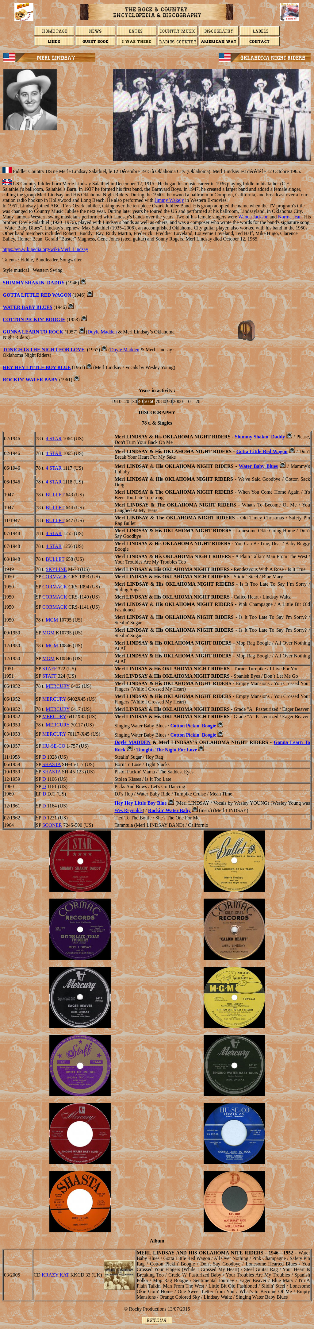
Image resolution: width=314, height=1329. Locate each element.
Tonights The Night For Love (44, 349)
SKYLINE (56, 569)
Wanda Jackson (253, 216)
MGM (52, 619)
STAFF (49, 668)
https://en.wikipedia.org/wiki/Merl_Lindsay (45, 249)
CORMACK (54, 576)
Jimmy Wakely (169, 200)
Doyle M (132, 742)
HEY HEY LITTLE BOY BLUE (37, 367)
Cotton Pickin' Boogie (34, 319)
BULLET (55, 494)
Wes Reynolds (128, 810)
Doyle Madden (102, 331)
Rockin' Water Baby (169, 810)
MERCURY (58, 686)
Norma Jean (290, 216)
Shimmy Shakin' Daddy (34, 282)
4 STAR (54, 438)
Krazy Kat (55, 1274)
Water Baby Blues (27, 307)
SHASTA (51, 764)
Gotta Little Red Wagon (37, 295)
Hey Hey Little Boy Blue (140, 803)
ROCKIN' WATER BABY (30, 379)
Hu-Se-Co (53, 746)
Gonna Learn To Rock (33, 331)
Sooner (52, 825)
